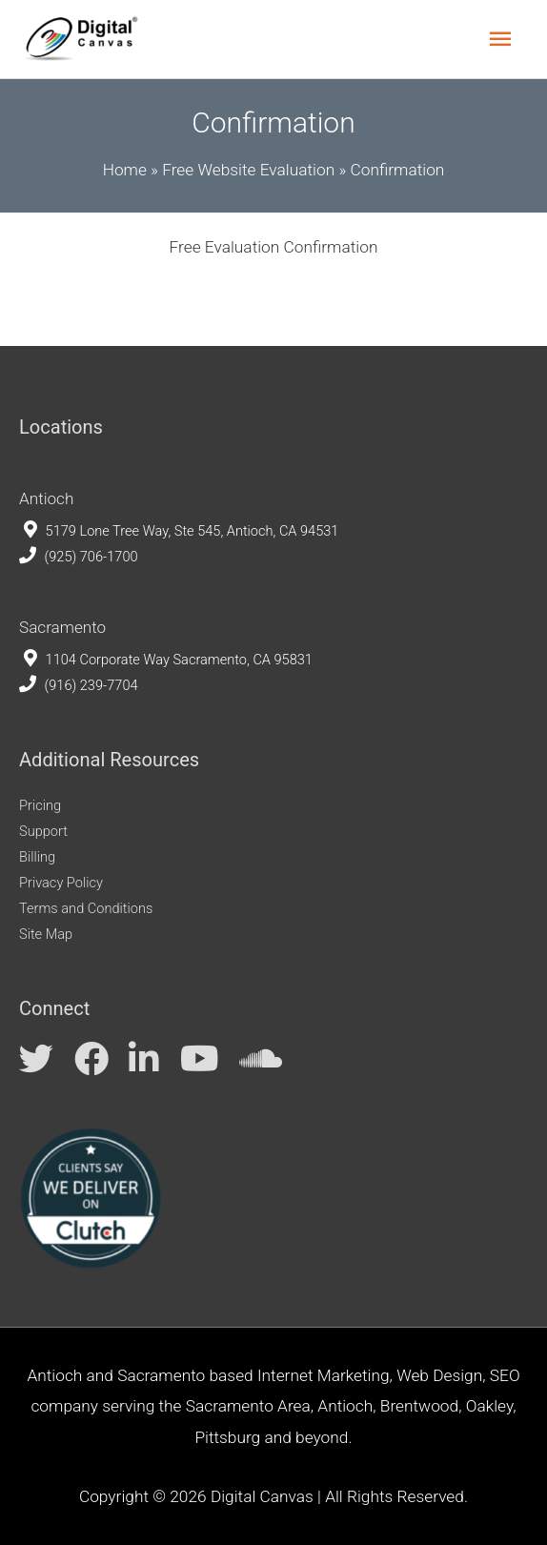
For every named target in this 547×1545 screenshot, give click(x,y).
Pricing (40, 805)
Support (43, 831)
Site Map (45, 934)
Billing (37, 856)
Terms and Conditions (85, 908)
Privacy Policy (61, 882)
